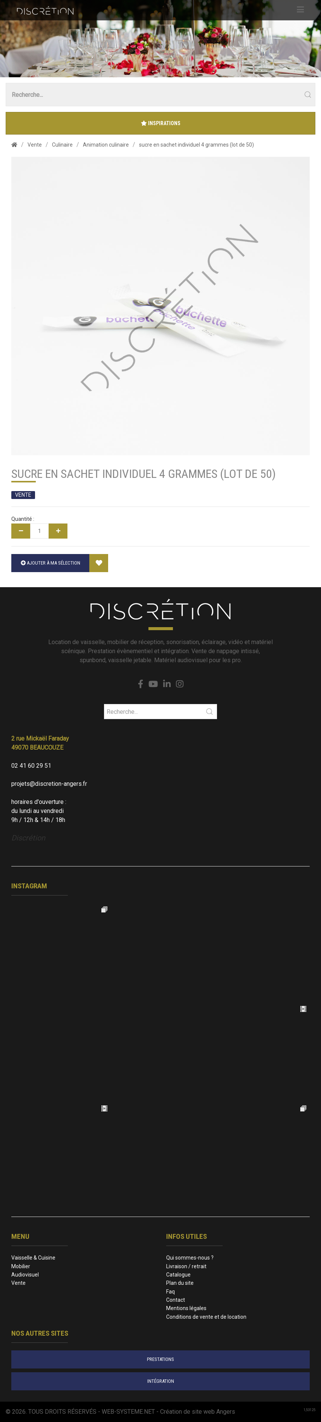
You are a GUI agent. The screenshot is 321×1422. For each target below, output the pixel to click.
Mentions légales (186, 1308)
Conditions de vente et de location (206, 1317)
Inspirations (160, 123)
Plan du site (180, 1283)
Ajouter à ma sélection (50, 563)
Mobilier (20, 1266)
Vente (18, 1283)
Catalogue (178, 1275)
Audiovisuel (25, 1275)
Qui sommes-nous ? (190, 1258)
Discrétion (28, 837)
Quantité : (22, 519)
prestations (160, 1359)
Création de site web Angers (197, 1411)
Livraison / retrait (186, 1266)
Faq (170, 1292)
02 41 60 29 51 (31, 765)
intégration (160, 1381)
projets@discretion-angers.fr (49, 783)
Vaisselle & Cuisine (33, 1258)
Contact (175, 1300)
